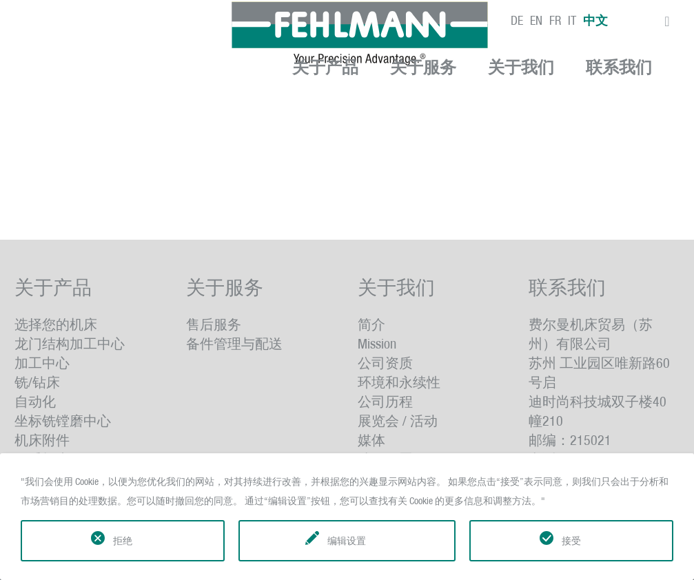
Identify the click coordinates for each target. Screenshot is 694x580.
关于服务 (423, 67)
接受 (571, 540)
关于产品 (325, 67)
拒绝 (122, 540)
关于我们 (521, 67)
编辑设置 (346, 540)
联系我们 (619, 67)
